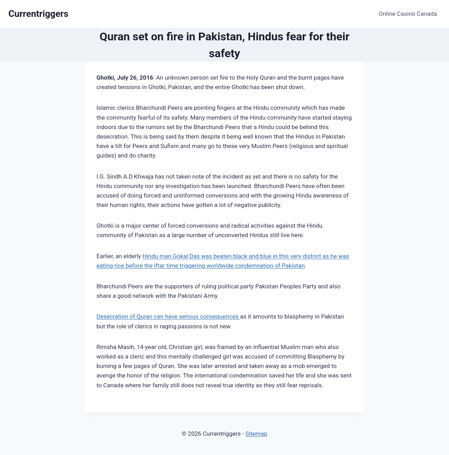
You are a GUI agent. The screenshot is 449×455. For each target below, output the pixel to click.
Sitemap (256, 433)
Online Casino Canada (408, 13)
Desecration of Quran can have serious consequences (168, 316)
